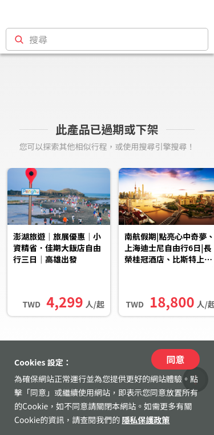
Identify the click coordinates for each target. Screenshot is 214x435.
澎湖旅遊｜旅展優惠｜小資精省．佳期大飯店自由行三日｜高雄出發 (57, 248)
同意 (175, 359)
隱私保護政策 (145, 419)
